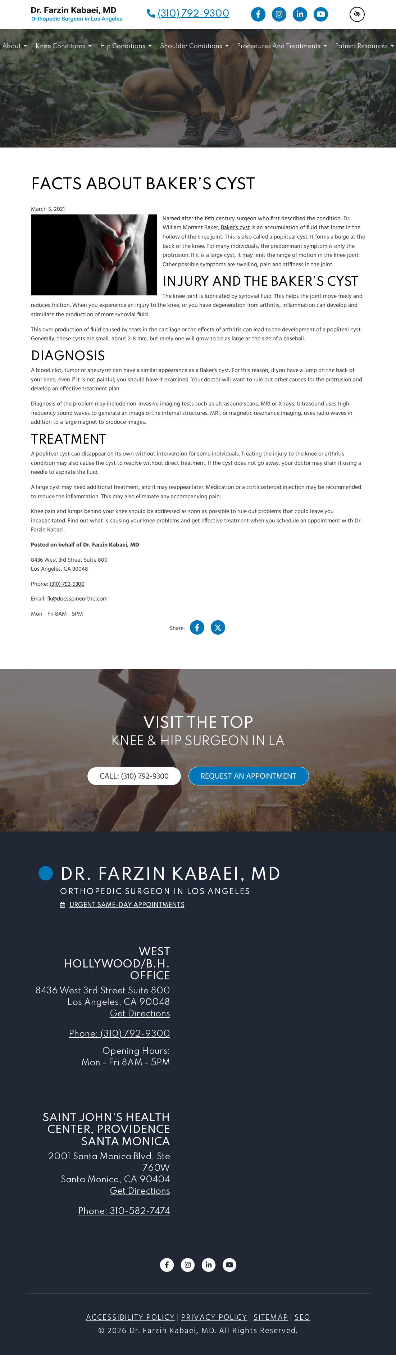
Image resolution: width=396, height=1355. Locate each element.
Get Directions (140, 1014)
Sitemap (271, 1317)
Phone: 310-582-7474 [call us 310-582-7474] (124, 1211)
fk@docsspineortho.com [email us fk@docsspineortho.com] (77, 599)
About (14, 46)
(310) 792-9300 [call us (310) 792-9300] (193, 14)
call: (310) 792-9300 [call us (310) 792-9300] (134, 776)
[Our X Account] (218, 629)
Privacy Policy (214, 1317)
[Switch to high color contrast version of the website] (357, 14)
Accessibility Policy (130, 1317)
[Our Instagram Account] (279, 14)
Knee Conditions (63, 46)
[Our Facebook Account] (258, 14)
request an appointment (248, 776)
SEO (302, 1317)
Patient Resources (364, 46)
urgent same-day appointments (127, 905)
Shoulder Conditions (194, 46)
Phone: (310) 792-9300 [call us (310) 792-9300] (119, 1034)
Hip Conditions (125, 46)
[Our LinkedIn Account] (300, 14)
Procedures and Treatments (281, 46)
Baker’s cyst (235, 227)
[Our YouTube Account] (320, 14)
